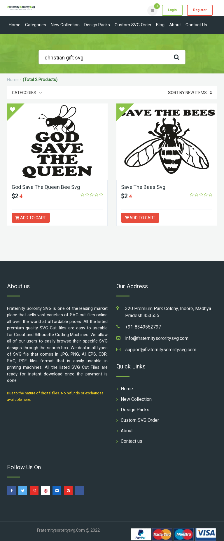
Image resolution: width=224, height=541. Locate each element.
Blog (160, 24)
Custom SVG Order (133, 24)
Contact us (196, 24)
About (175, 24)
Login (171, 10)
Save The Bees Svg (143, 187)
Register (199, 10)
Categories (35, 24)
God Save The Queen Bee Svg (46, 187)
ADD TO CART (30, 217)
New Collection (65, 24)
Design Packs (97, 24)
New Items (190, 92)
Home (14, 24)
